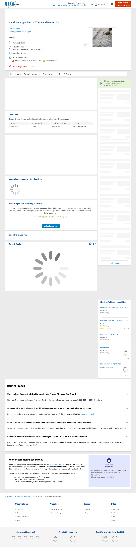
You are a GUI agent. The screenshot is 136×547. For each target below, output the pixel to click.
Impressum (116, 509)
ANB (113, 520)
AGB (113, 517)
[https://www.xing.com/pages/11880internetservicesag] (32, 537)
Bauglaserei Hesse (108, 334)
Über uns (20, 509)
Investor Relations (23, 517)
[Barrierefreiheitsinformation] (109, 4)
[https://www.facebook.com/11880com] (14, 537)
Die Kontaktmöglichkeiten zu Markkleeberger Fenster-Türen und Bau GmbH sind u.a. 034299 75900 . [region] (50, 414)
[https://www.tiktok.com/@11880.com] (20, 537)
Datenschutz (116, 513)
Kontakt (87, 509)
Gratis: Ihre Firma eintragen (123, 4)
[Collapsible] (127, 394)
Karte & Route (64, 74)
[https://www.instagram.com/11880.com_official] (26, 537)
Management (21, 513)
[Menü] (113, 4)
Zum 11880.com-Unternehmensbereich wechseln (69, 5)
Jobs (18, 520)
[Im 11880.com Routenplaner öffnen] (90, 243)
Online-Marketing (56, 509)
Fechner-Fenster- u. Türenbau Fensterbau (114, 320)
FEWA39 (103, 347)
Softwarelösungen (57, 513)
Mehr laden (114, 263)
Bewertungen (49, 74)
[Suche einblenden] (93, 4)
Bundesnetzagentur (57, 464)
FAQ (86, 513)
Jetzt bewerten (50, 226)
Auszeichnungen (31, 74)
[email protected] (87, 414)
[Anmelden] (101, 4)
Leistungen (15, 74)
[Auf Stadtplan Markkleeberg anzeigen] (94, 244)
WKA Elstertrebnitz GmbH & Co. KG (114, 307)
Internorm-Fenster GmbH (110, 363)
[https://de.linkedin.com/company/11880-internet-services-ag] (38, 537)
